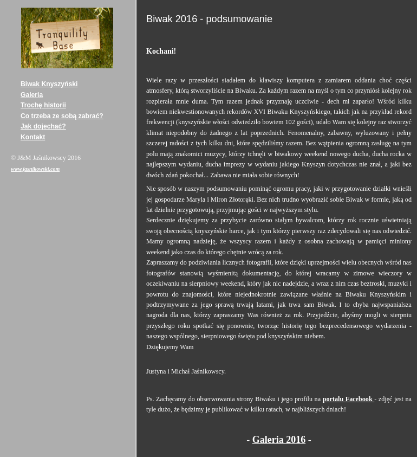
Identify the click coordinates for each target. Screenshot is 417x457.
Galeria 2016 (278, 439)
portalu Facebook (349, 399)
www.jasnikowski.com (35, 169)
